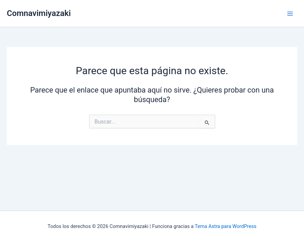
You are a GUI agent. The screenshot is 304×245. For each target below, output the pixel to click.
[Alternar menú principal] (290, 13)
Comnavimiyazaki (39, 13)
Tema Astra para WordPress (225, 226)
